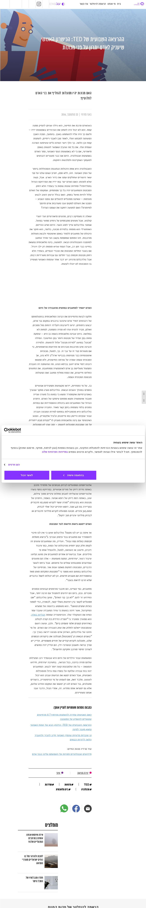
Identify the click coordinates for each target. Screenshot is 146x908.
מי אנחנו (111, 4)
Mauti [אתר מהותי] (4, 4)
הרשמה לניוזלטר (97, 4)
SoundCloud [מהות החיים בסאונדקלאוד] (45, 4)
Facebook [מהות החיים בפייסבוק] (32, 4)
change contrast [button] (63, 4)
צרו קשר (83, 4)
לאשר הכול (27, 475)
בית (119, 4)
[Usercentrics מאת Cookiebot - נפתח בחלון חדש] (18, 430)
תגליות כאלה (38, 615)
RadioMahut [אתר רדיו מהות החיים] (16, 4)
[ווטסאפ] (64, 808)
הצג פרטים (14, 464)
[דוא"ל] (88, 808)
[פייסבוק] (76, 808)
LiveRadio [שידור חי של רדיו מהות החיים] (24, 3)
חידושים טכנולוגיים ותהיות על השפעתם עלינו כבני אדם (61, 754)
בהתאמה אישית (73, 475)
